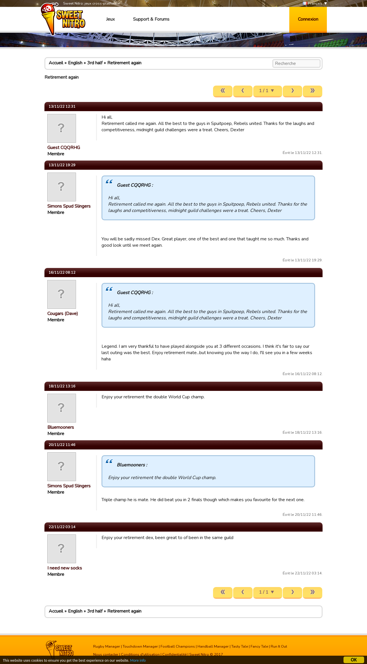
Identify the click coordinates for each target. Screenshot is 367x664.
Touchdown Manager (140, 646)
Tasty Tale (239, 646)
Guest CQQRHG (63, 147)
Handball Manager (213, 646)
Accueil (56, 63)
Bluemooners (60, 427)
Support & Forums (151, 19)
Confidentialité (174, 654)
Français (312, 3)
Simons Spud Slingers (69, 206)
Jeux (110, 19)
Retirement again (124, 63)
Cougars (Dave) (62, 313)
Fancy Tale (259, 646)
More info (138, 660)
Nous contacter (105, 654)
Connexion (308, 19)
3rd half (94, 63)
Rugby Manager (106, 646)
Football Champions (178, 646)
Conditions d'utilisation (140, 654)
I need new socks (64, 568)
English (75, 63)
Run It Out (279, 646)
